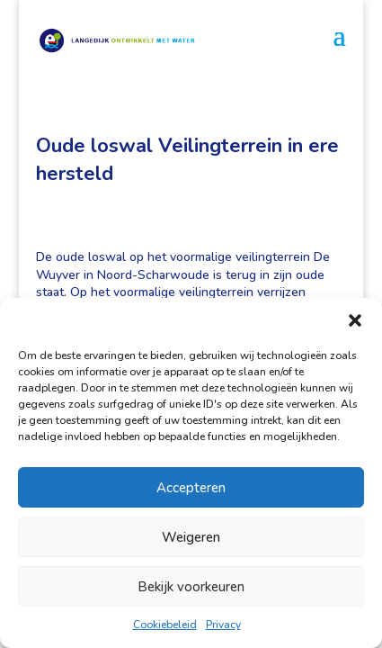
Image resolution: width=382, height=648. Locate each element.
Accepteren (191, 488)
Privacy (223, 624)
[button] (355, 320)
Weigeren (191, 537)
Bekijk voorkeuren (191, 587)
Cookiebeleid (165, 624)
